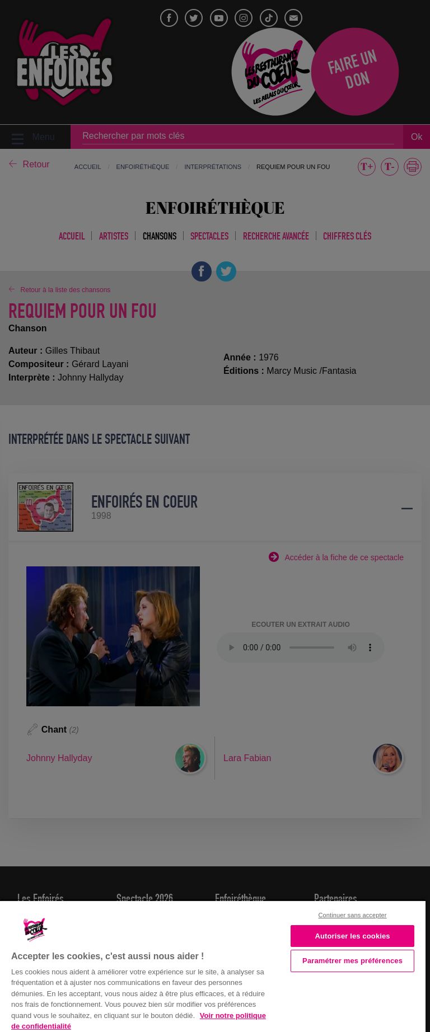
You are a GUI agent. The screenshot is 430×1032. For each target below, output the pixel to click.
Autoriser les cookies (352, 936)
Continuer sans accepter (353, 915)
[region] (213, 965)
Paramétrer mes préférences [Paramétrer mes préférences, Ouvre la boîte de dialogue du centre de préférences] (352, 960)
